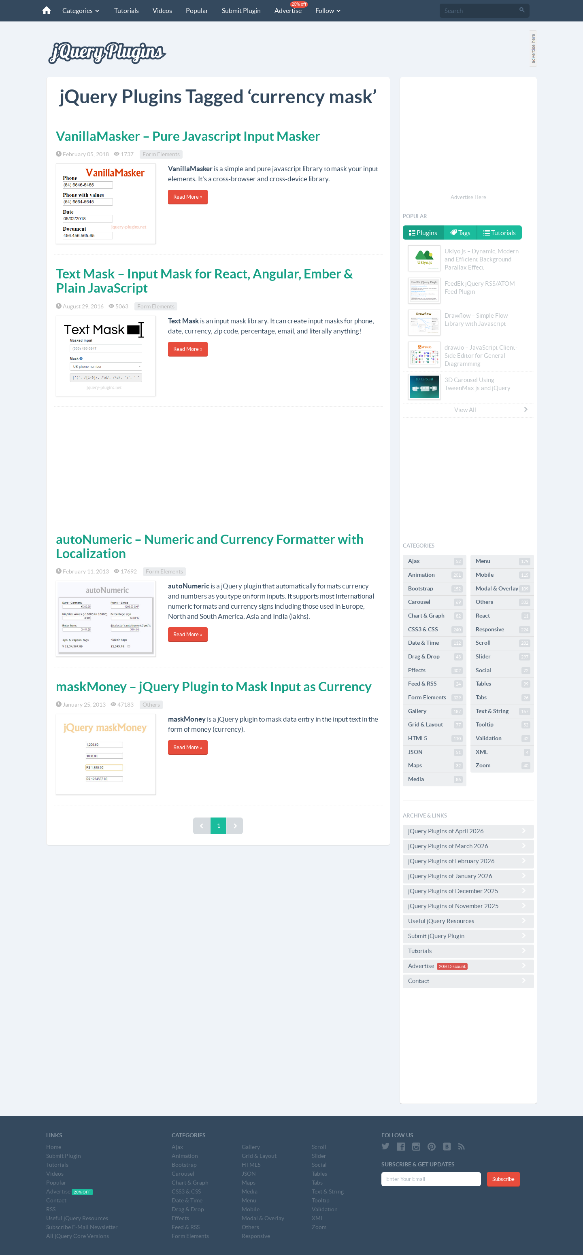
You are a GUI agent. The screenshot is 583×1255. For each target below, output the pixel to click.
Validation (503, 738)
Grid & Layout (435, 724)
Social (503, 670)
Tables (503, 684)
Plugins (423, 232)
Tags (460, 232)
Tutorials (126, 10)
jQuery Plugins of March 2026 (468, 845)
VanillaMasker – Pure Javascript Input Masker (188, 136)
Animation (435, 575)
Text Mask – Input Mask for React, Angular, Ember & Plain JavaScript (204, 280)
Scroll (503, 643)
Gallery (435, 711)
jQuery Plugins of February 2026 (468, 860)
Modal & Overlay (503, 588)
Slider (503, 656)
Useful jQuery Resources (468, 920)
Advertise (291, 7)
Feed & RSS (435, 684)
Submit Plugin (241, 10)
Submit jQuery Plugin (468, 935)
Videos (162, 10)
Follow (328, 10)
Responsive (503, 629)
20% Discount (452, 966)
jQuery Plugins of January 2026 (468, 875)
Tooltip (503, 724)
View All (491, 409)
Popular (197, 10)
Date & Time (435, 643)
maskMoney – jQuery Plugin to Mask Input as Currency (214, 686)
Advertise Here (468, 197)
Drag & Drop (435, 656)
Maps (435, 765)
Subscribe (503, 1179)
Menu (503, 561)
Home (53, 1147)
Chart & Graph (435, 616)
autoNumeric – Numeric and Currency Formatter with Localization (210, 546)
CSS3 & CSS (435, 629)
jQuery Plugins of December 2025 (468, 890)
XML (503, 752)
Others (151, 704)
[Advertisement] (218, 467)
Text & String (503, 711)
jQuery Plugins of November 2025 (468, 905)
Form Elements (161, 154)
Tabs (503, 697)
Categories (81, 10)
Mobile (503, 575)
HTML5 (435, 738)
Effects (435, 670)
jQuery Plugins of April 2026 (468, 831)
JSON (435, 752)
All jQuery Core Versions (77, 1236)
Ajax (435, 561)
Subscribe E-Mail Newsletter (82, 1227)
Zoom (503, 765)
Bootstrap (435, 588)
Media (435, 779)
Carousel (435, 602)
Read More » (187, 197)
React (503, 616)
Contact (468, 980)
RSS (50, 1209)
